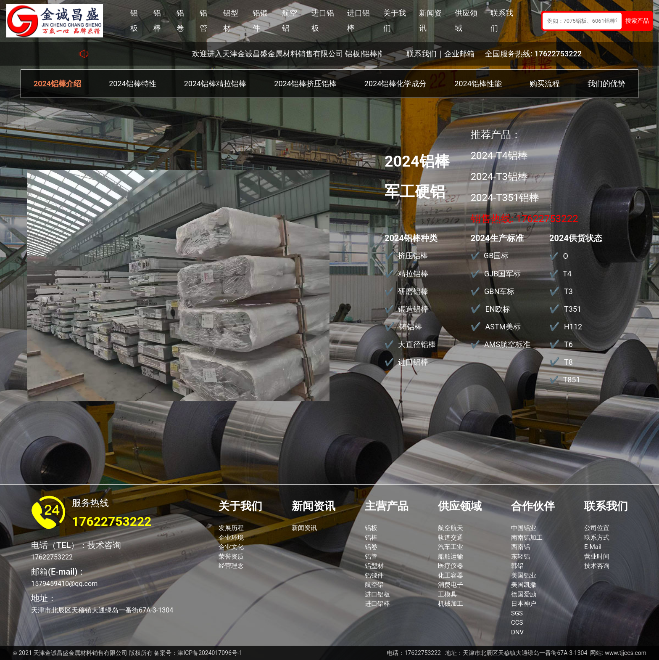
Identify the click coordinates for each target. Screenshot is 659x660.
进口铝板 (322, 20)
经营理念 (231, 566)
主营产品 (387, 506)
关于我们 (394, 20)
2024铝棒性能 (477, 83)
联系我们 (501, 20)
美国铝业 (523, 575)
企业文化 (231, 547)
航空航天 (450, 528)
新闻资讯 (430, 20)
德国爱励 (523, 594)
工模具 (447, 594)
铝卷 (180, 20)
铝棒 (157, 20)
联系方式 (596, 537)
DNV (517, 632)
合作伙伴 (533, 506)
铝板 (134, 20)
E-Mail (592, 547)
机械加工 (450, 603)
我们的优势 (606, 83)
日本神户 (523, 603)
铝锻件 (260, 20)
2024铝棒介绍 (57, 83)
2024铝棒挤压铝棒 (305, 83)
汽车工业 (450, 547)
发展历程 (231, 528)
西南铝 (520, 547)
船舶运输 (450, 556)
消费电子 (450, 584)
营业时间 (596, 556)
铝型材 (230, 20)
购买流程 (545, 83)
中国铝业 (523, 528)
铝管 (203, 20)
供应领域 (466, 20)
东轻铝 (520, 556)
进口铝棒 (358, 20)
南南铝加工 (527, 537)
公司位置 (596, 528)
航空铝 (289, 20)
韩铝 (517, 566)
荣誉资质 (231, 556)
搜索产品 (637, 20)
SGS (517, 613)
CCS (517, 622)
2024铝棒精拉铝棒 (215, 83)
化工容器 (450, 575)
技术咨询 (596, 566)
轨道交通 (450, 537)
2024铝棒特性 (132, 83)
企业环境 (231, 537)
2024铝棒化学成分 (395, 83)
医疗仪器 (450, 566)
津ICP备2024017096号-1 (209, 652)
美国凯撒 (523, 584)
